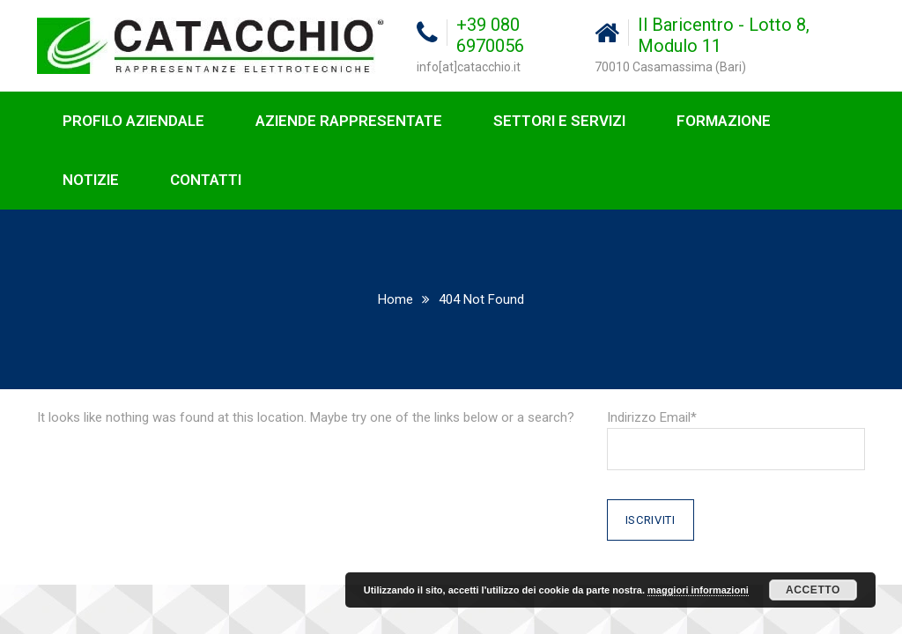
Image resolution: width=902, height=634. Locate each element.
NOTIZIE (91, 179)
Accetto (813, 590)
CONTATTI (205, 179)
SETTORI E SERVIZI (559, 120)
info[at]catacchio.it (469, 67)
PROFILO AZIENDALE (133, 120)
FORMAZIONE (723, 120)
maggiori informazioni (698, 590)
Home (395, 299)
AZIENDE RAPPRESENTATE (348, 120)
